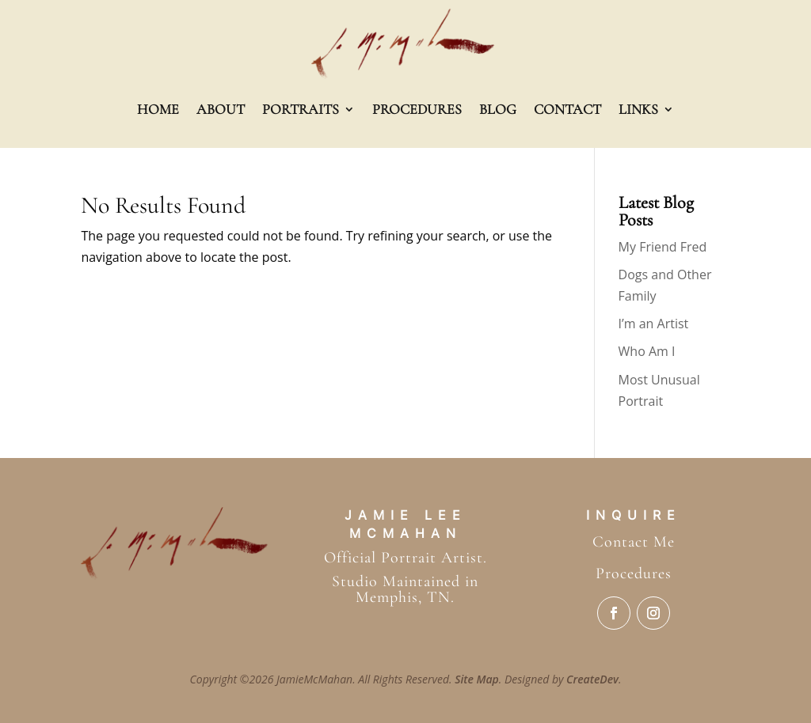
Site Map (477, 679)
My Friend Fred (663, 247)
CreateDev (592, 679)
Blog (497, 109)
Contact (567, 109)
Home (158, 109)
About (220, 109)
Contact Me (633, 541)
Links (638, 109)
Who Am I (647, 351)
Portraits (300, 109)
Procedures (417, 109)
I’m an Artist (654, 323)
